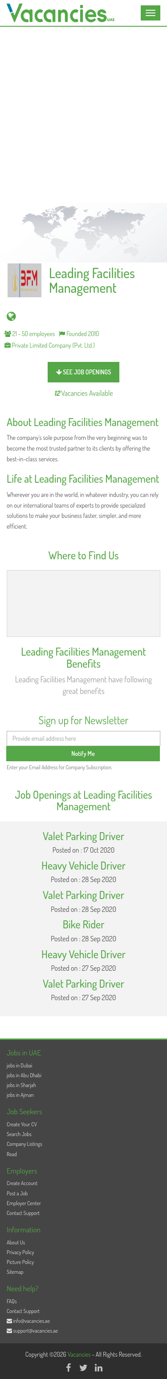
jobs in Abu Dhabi (24, 1075)
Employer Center (24, 1203)
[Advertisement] (83, 114)
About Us (16, 1242)
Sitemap (15, 1271)
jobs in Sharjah (21, 1085)
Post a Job (17, 1193)
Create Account (22, 1183)
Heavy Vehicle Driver (83, 865)
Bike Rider (84, 924)
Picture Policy (20, 1262)
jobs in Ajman (20, 1095)
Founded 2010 (79, 333)
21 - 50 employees (29, 333)
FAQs (12, 1301)
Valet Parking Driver (83, 836)
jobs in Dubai (19, 1065)
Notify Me (83, 753)
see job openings (83, 372)
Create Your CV (22, 1124)
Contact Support (23, 1213)
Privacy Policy (20, 1252)
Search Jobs (19, 1134)
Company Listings (24, 1144)
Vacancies (80, 1354)
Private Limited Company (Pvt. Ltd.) (49, 345)
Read (12, 1154)
